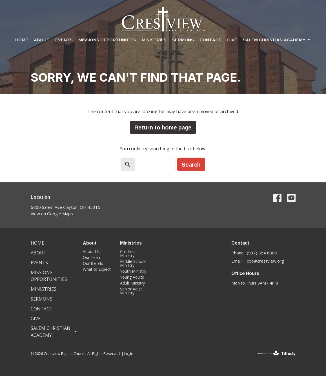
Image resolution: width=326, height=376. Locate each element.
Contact (210, 40)
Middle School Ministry (133, 263)
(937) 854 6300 (262, 253)
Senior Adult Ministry (131, 291)
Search (191, 164)
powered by (276, 353)
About (42, 40)
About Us (91, 251)
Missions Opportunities (107, 40)
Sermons (183, 40)
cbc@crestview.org (265, 261)
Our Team (92, 257)
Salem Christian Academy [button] (54, 331)
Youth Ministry (133, 271)
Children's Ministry (129, 253)
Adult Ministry (132, 283)
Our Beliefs (93, 263)
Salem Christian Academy (277, 40)
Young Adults (132, 277)
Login (128, 353)
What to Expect (97, 269)
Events (64, 40)
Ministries (154, 40)
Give (232, 40)
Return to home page (163, 127)
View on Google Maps (52, 213)
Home (21, 40)
